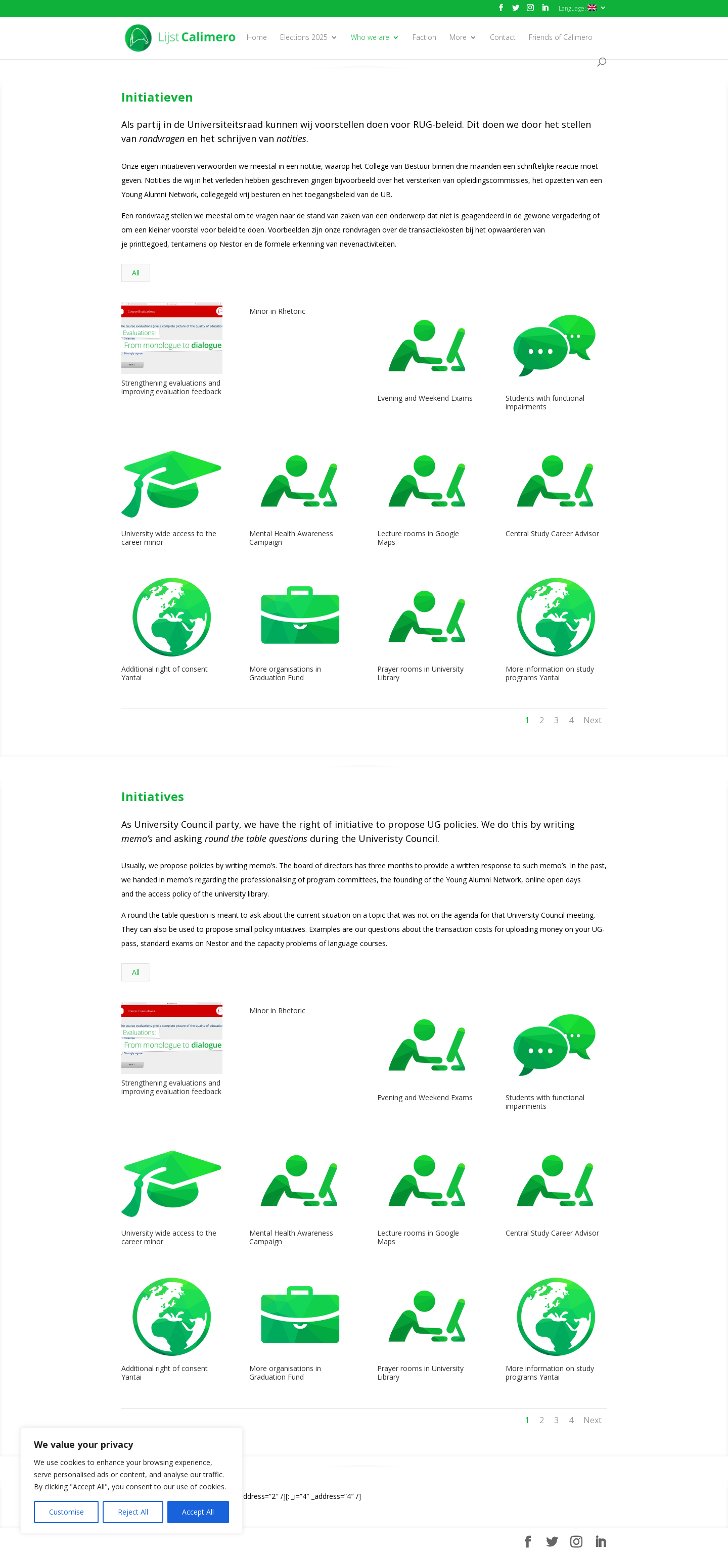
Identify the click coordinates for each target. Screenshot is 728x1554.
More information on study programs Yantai (549, 673)
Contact (503, 38)
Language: (578, 9)
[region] (131, 1481)
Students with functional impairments (544, 402)
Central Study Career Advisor (552, 533)
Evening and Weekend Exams (424, 398)
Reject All (133, 1512)
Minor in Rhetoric (277, 311)
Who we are (370, 38)
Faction (424, 38)
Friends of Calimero (561, 38)
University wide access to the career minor (168, 538)
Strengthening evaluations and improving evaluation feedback (171, 387)
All (136, 272)
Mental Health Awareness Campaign (291, 538)
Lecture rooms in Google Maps (418, 538)
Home (257, 38)
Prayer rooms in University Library (420, 673)
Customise (66, 1512)
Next (592, 720)
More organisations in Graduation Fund (285, 673)
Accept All (198, 1512)
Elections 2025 (304, 38)
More (458, 38)
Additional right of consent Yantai (164, 673)
